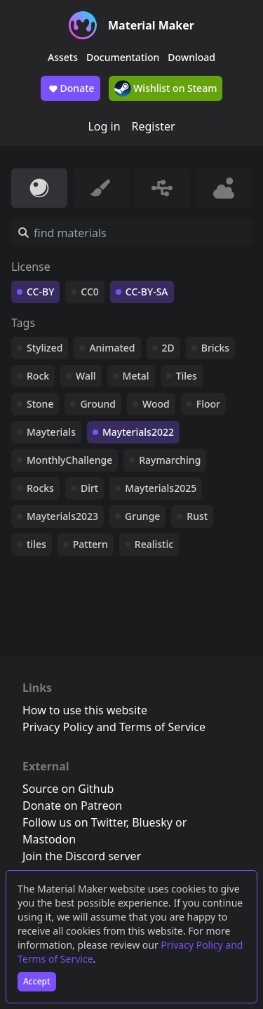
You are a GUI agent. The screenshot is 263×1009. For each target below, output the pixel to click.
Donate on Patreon (72, 805)
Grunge (142, 516)
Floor (208, 403)
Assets (63, 57)
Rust (197, 516)
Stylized (44, 347)
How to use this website (84, 710)
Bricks (215, 347)
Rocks (40, 488)
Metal (136, 375)
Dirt (89, 488)
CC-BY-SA (147, 291)
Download (191, 57)
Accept (36, 981)
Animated (112, 347)
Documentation (122, 57)
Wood (156, 403)
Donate (70, 88)
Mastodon (49, 839)
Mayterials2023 (62, 516)
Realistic (154, 544)
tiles (36, 544)
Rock (38, 375)
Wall (85, 375)
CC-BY (40, 291)
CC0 (90, 291)
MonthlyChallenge (69, 460)
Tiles (186, 375)
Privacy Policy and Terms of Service (113, 727)
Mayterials (51, 432)
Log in (104, 126)
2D (168, 347)
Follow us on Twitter (74, 822)
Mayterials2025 (160, 488)
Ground (98, 403)
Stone (40, 403)
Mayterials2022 (138, 432)
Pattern (90, 544)
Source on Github (68, 788)
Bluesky (152, 822)
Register (153, 126)
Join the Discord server (81, 856)
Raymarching (170, 460)
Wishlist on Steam (165, 88)
